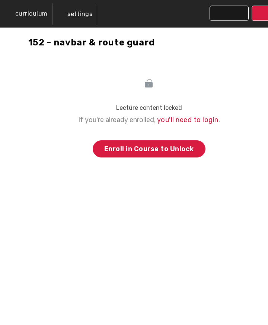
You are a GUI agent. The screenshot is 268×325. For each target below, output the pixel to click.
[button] (26, 14)
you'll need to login (187, 120)
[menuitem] (75, 14)
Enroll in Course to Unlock (149, 149)
